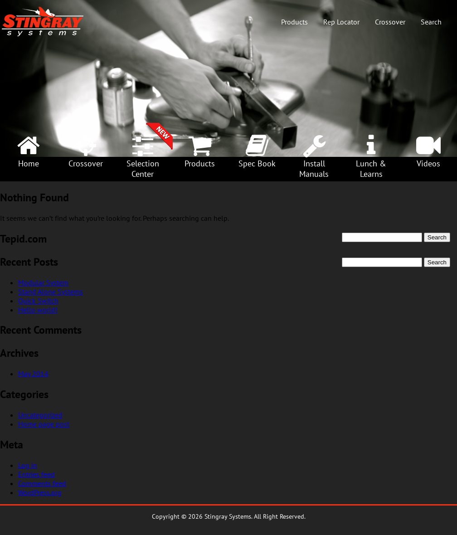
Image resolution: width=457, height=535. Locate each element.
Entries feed (36, 474)
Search (431, 21)
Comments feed (42, 483)
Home (28, 163)
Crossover (390, 21)
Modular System (43, 282)
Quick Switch (38, 300)
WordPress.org (40, 492)
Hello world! (38, 309)
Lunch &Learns (371, 168)
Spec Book (257, 163)
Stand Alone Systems (50, 291)
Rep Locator (341, 21)
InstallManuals (314, 168)
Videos (428, 163)
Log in (27, 465)
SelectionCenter (142, 168)
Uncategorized (40, 414)
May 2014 (33, 373)
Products (294, 21)
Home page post (43, 423)
